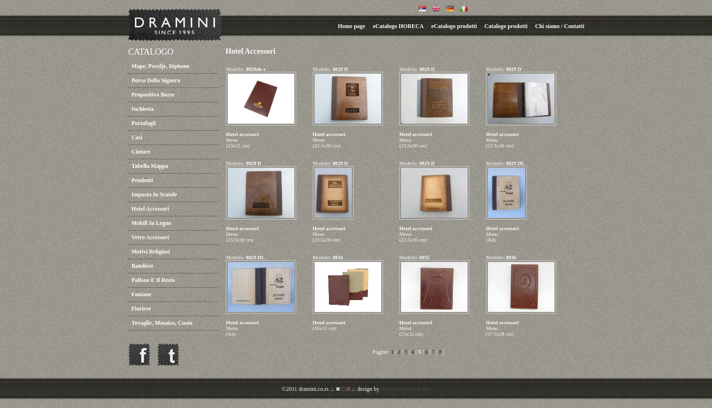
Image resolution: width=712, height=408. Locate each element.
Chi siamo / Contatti (559, 26)
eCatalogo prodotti (454, 26)
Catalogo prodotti (506, 26)
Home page (351, 26)
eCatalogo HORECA (398, 26)
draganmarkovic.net (405, 389)
